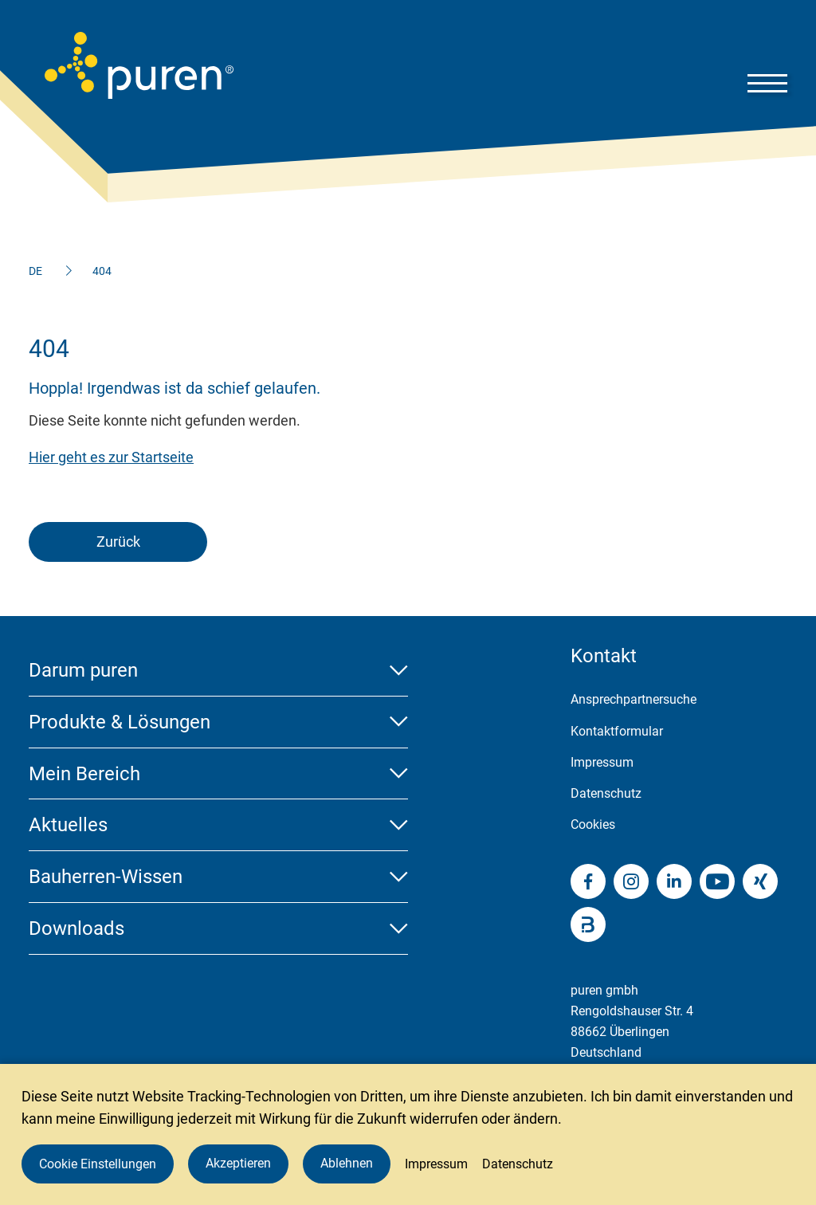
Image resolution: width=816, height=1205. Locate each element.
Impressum (602, 762)
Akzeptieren (238, 1163)
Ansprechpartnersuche (633, 699)
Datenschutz (606, 793)
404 (102, 271)
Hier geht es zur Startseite (111, 457)
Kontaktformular (617, 731)
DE (35, 271)
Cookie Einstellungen (97, 1164)
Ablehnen (346, 1163)
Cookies (593, 824)
